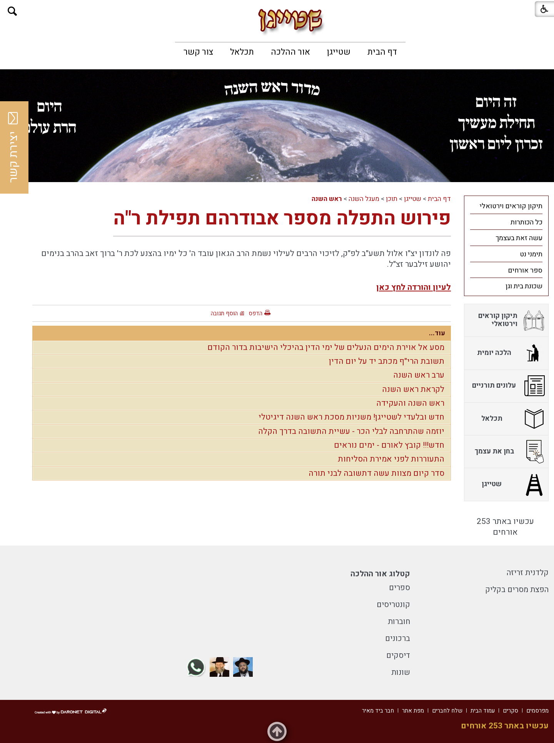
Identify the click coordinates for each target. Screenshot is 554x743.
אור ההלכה (290, 52)
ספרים (399, 587)
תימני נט (531, 254)
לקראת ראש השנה (413, 389)
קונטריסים (393, 604)
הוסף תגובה (224, 313)
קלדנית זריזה (528, 572)
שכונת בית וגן (524, 286)
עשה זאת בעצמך (519, 238)
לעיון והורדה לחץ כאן (413, 287)
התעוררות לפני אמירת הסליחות (391, 459)
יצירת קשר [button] (13, 147)
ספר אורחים (525, 270)
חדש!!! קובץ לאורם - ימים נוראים (389, 445)
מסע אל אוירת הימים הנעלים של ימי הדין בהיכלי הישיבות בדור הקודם (325, 347)
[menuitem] (382, 52)
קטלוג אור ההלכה (380, 573)
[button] (12, 11)
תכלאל (242, 52)
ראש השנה (327, 199)
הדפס (255, 313)
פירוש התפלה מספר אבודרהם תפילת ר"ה (282, 218)
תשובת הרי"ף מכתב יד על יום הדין (386, 361)
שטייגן (338, 52)
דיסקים (398, 655)
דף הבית (382, 52)
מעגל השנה (364, 199)
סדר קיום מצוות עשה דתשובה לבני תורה (376, 473)
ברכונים (397, 638)
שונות (400, 672)
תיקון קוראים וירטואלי (511, 206)
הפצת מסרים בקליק (517, 589)
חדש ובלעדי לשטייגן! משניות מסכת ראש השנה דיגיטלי (351, 417)
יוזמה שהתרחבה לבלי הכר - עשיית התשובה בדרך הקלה (351, 431)
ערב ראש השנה (418, 375)
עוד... (437, 333)
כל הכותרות (526, 222)
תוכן (391, 199)
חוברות (399, 621)
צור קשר (198, 52)
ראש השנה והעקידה (410, 403)
